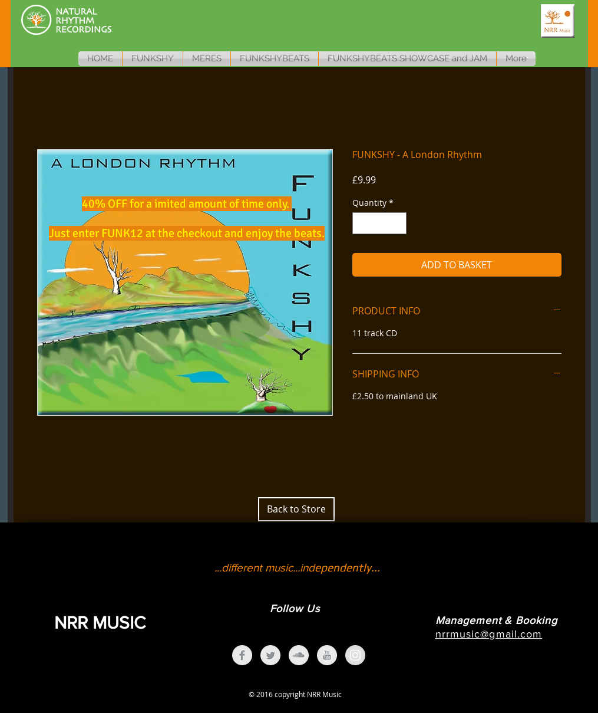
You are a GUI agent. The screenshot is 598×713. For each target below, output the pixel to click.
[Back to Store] (296, 509)
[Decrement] (361, 223)
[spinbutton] (379, 223)
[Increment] (397, 223)
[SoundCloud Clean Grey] (299, 655)
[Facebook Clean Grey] (242, 655)
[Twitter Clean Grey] (270, 655)
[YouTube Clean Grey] (327, 655)
